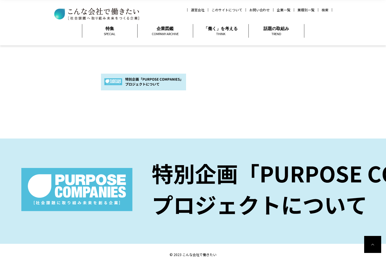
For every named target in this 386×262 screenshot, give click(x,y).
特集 (109, 31)
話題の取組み (276, 31)
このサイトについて (227, 9)
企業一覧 (283, 9)
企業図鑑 (165, 31)
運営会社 (197, 9)
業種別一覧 (306, 9)
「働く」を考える (220, 31)
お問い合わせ (259, 9)
